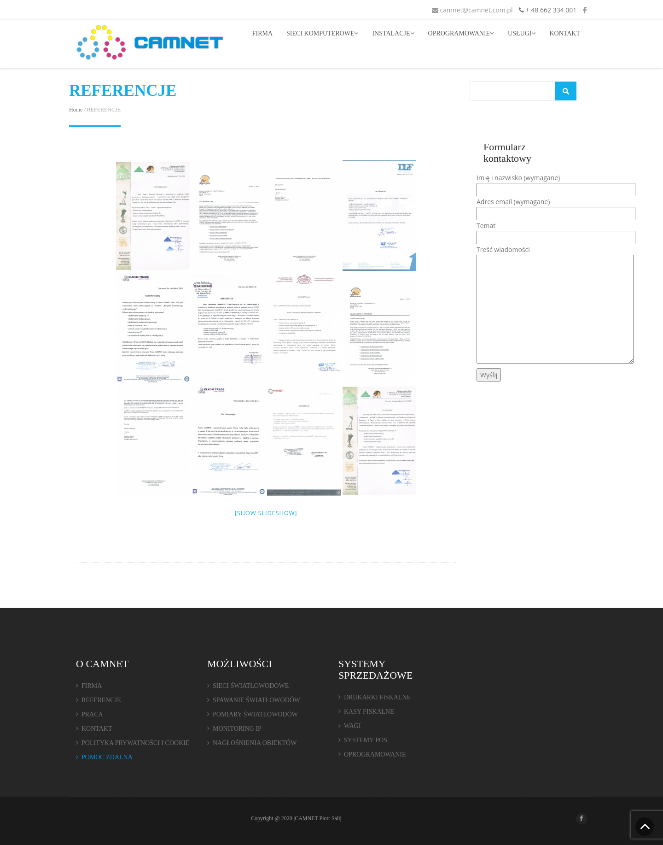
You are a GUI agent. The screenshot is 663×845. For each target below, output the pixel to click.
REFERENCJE (101, 700)
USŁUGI (521, 33)
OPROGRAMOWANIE (461, 33)
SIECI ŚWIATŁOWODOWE (251, 685)
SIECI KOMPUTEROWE (322, 33)
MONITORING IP (237, 728)
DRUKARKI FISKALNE (377, 697)
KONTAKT (564, 33)
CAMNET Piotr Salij (318, 818)
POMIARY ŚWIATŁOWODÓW (255, 714)
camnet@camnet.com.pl (472, 10)
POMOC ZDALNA (107, 757)
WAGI (352, 725)
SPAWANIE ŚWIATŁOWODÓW (256, 700)
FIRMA (262, 33)
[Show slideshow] (266, 513)
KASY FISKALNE (369, 711)
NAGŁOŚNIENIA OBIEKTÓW (255, 742)
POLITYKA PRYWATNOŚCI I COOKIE (135, 742)
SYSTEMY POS (365, 740)
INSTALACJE (393, 33)
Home (75, 109)
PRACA (92, 714)
